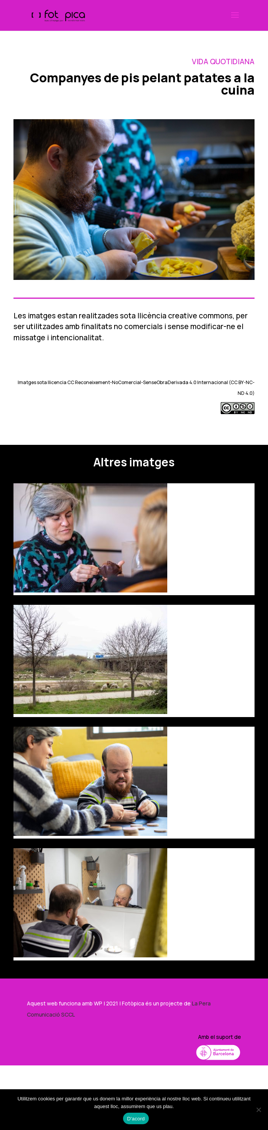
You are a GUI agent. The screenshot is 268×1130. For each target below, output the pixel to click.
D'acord (136, 1119)
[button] (235, 20)
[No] (258, 1109)
